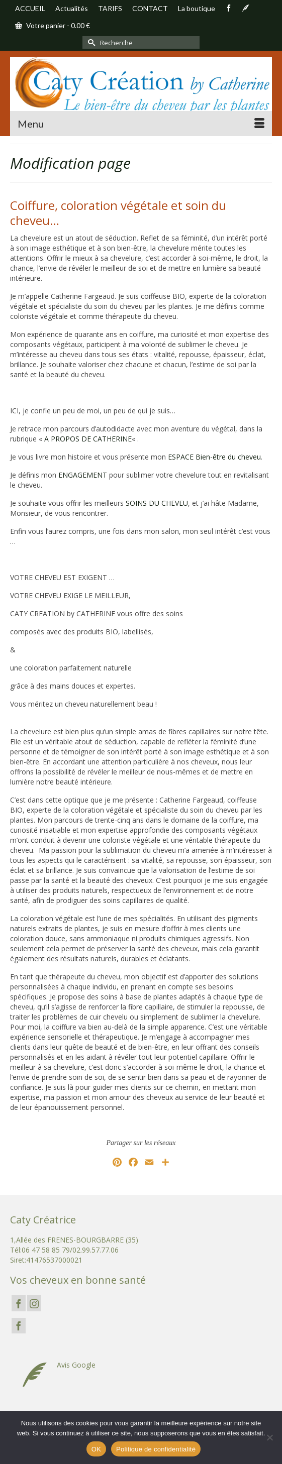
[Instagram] (34, 1303)
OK (96, 1449)
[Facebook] (19, 1303)
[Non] (269, 1437)
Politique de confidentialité (156, 1449)
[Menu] (141, 123)
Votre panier (52, 25)
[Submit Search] (90, 42)
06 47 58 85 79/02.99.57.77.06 (70, 1250)
